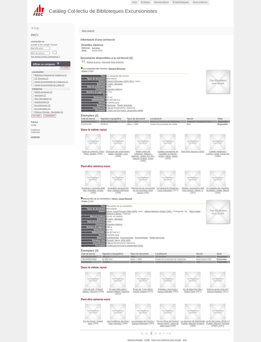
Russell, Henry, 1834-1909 (118, 240)
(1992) (192, 151)
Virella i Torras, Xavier (168, 156)
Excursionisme (126, 238)
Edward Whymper (117, 69)
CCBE (147, 340)
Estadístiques (181, 2)
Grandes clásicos (114, 89)
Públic (85, 71)
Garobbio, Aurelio (95, 190)
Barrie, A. (199, 190)
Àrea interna (200, 2)
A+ (37, 28)
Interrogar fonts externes (113, 62)
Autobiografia (113, 238)
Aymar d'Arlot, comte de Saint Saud (167, 324)
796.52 (110, 108)
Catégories (37, 89)
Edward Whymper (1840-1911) (120, 81)
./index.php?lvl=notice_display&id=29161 (125, 246)
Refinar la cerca (94, 62)
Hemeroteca (161, 2)
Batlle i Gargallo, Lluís (118, 154)
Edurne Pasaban (214, 291)
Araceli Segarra (140, 291)
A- (32, 28)
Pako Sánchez (115, 323)
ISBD (91, 71)
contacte (35, 137)
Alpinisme (111, 105)
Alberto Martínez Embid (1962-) (158, 211)
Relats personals (124, 105)
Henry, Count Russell (122, 199)
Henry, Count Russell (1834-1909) (122, 211)
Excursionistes (141, 238)
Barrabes (96, 48)
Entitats (145, 2)
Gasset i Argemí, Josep (143, 158)
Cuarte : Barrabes (115, 84)
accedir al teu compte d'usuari (44, 45)
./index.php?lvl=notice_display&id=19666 (125, 110)
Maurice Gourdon (196, 323)
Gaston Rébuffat (164, 291)
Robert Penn (189, 291)
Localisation (38, 72)
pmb (185, 340)
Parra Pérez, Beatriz (94, 152)
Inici (134, 2)
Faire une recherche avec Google (166, 340)
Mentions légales (135, 340)
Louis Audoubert (164, 190)
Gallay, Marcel (223, 190)
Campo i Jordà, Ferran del (217, 154)
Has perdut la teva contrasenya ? (45, 57)
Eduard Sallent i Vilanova (92, 290)
